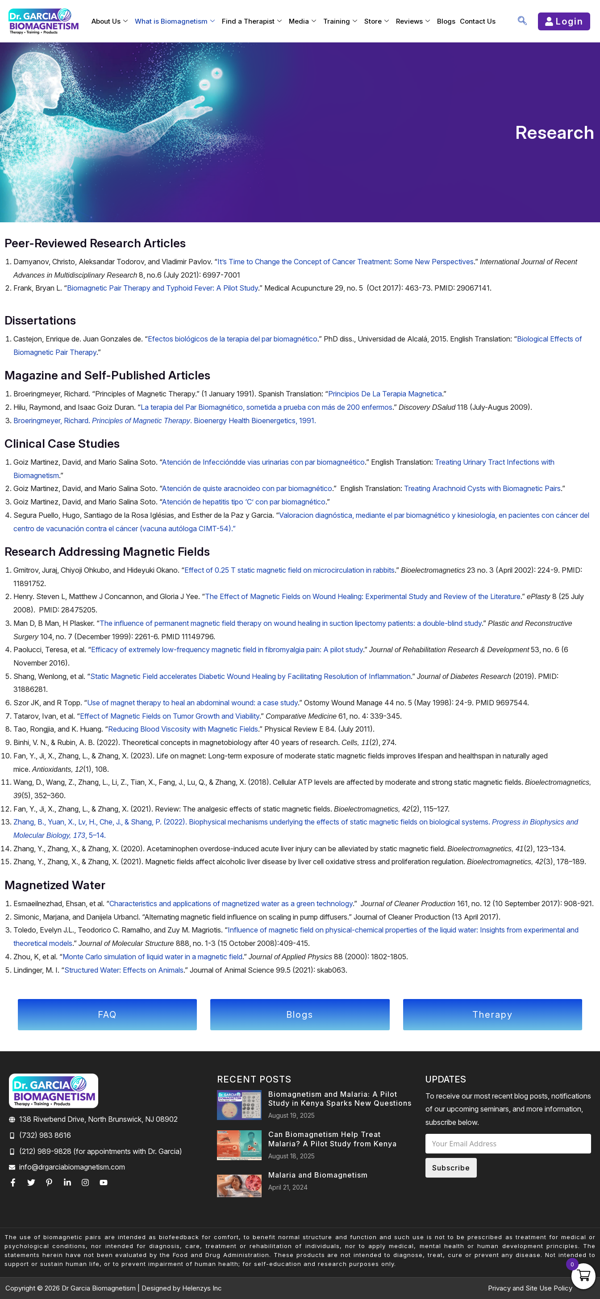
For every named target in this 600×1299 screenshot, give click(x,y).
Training (340, 21)
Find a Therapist (252, 21)
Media (302, 21)
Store (376, 21)
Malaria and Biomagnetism (318, 1172)
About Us (110, 21)
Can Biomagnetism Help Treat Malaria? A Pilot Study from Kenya (332, 1136)
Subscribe (451, 1165)
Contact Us (478, 21)
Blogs (446, 21)
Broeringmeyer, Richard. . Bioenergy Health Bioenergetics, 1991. (164, 420)
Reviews (413, 21)
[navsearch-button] (522, 21)
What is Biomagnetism (175, 21)
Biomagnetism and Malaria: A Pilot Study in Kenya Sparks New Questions (340, 1096)
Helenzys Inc (202, 1288)
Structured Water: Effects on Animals (123, 970)
